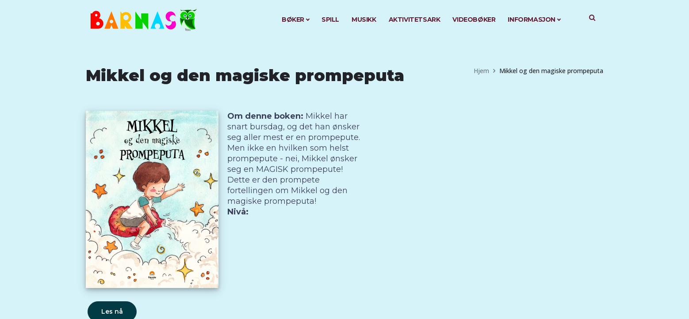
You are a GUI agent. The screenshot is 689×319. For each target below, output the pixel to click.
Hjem (481, 70)
